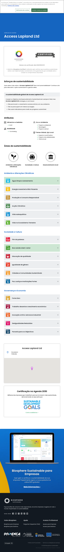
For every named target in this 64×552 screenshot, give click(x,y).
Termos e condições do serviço (51, 543)
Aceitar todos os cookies (39, 10)
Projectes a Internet (56, 547)
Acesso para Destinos (49, 526)
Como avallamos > (32, 413)
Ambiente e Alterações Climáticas (13, 166)
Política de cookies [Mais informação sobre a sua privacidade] (13, 5)
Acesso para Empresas (49, 524)
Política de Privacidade (34, 543)
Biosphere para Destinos (11, 526)
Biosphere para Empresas (11, 524)
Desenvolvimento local (50, 165)
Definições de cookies (22, 10)
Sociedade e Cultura (32, 165)
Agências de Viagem (10, 33)
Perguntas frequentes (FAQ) (32, 524)
